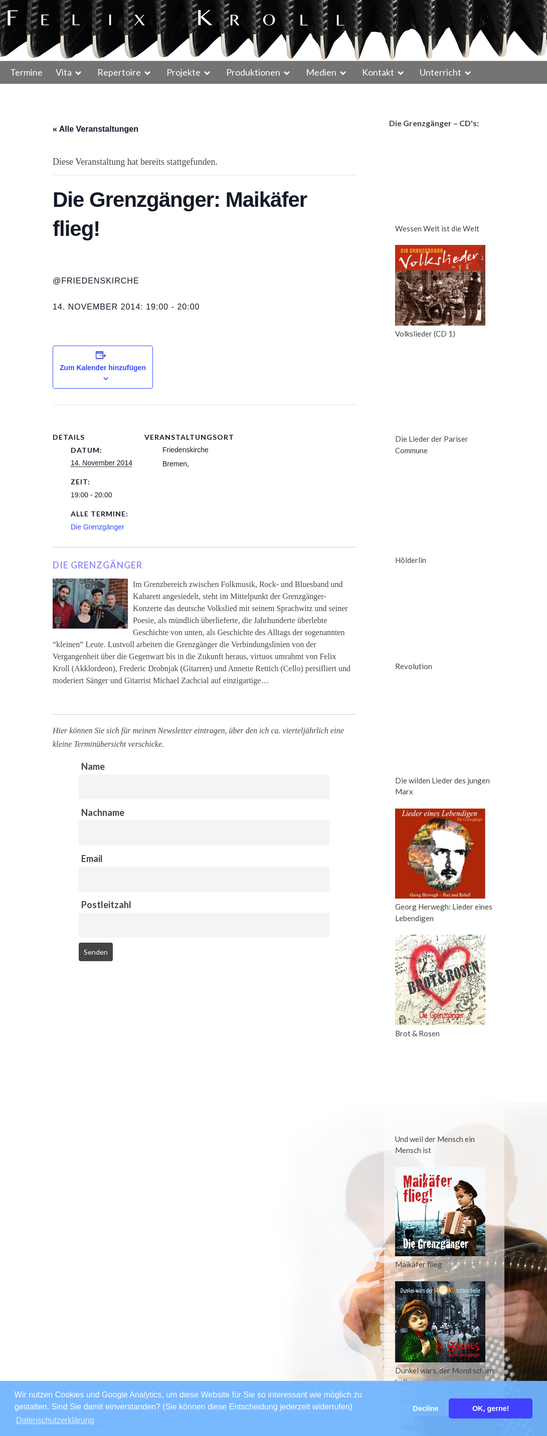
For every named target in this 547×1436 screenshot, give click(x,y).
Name (93, 766)
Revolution (413, 666)
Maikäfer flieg (418, 1264)
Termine (26, 72)
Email (92, 858)
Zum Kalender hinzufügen (103, 368)
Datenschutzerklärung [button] (55, 1420)
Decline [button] (425, 1408)
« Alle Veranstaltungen (95, 129)
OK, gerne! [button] (490, 1408)
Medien (321, 72)
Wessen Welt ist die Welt (437, 228)
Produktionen (253, 72)
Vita (64, 72)
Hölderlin (410, 559)
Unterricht (440, 72)
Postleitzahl (106, 904)
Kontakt (378, 72)
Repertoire (119, 72)
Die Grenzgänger (97, 527)
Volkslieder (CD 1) (425, 333)
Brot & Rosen (417, 1033)
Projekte (183, 72)
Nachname (102, 812)
